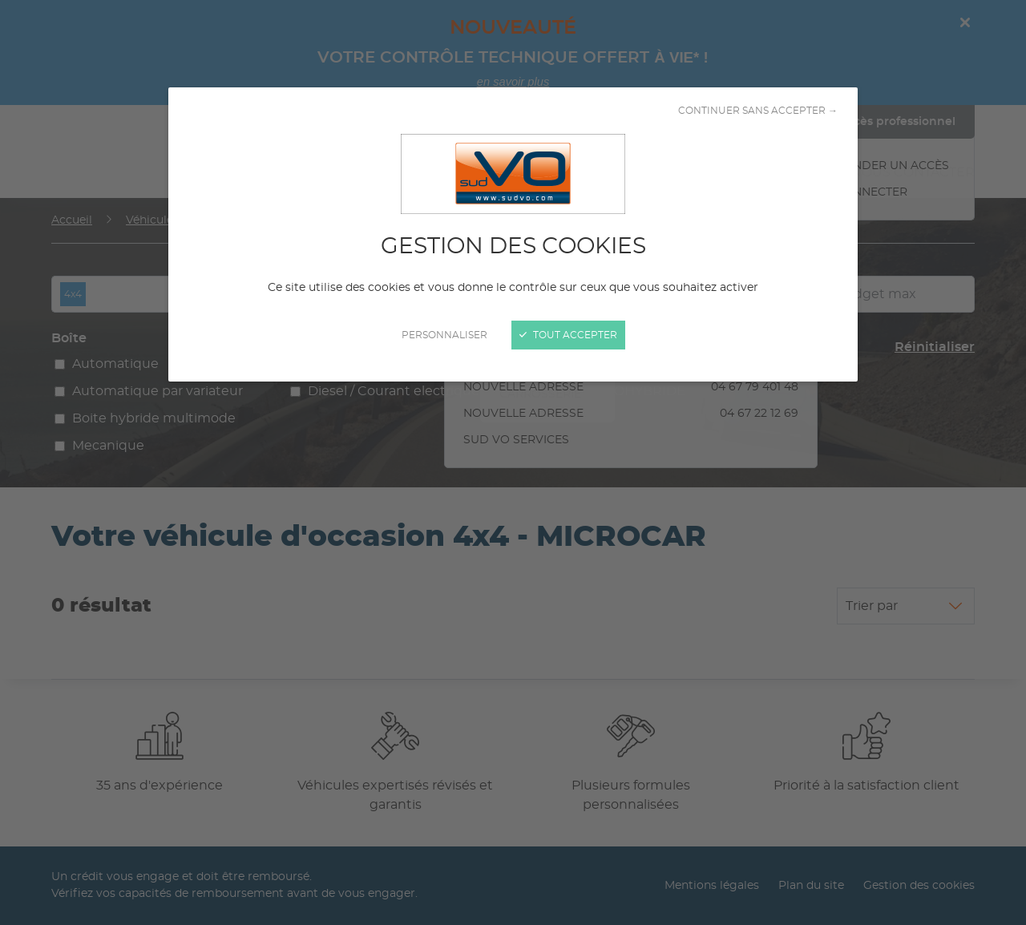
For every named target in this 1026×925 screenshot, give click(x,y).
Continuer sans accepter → (758, 110)
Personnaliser (444, 335)
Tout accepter (568, 335)
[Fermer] (513, 462)
